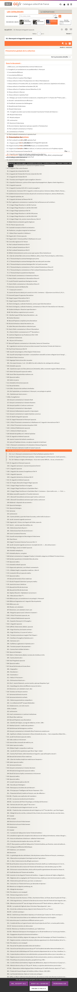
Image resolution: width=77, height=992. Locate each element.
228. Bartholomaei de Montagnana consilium (20, 728)
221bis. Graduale (11, 708)
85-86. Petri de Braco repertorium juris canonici (20, 312)
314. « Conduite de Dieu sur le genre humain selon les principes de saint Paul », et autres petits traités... (36, 923)
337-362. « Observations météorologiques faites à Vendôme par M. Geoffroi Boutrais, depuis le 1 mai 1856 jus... (37, 968)
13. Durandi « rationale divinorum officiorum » (20, 100)
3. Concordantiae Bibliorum (15, 72)
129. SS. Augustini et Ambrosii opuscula (18, 436)
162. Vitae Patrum (12, 539)
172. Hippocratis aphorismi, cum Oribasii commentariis (22, 567)
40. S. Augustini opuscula (14, 185)
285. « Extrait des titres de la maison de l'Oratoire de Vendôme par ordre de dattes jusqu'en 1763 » (34, 867)
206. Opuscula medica (13, 663)
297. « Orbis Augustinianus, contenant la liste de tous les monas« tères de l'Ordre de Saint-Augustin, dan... (37, 900)
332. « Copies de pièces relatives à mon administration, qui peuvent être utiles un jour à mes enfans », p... (36, 954)
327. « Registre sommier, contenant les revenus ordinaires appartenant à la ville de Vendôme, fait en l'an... (37, 940)
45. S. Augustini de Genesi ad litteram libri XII (19, 199)
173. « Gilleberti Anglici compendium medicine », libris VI (23, 570)
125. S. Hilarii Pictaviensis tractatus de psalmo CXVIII (22, 425)
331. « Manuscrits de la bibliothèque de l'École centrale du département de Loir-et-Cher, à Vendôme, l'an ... (37, 951)
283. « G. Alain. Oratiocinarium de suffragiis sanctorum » (23, 861)
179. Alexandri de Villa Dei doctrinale (17, 587)
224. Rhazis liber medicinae (14, 717)
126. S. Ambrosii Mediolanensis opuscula (18, 428)
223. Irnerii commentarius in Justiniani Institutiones (21, 714)
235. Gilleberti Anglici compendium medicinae (20, 748)
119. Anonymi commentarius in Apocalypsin (19, 408)
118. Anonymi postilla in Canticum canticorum (20, 405)
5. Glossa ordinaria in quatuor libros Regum (19, 78)
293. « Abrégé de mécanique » (15, 889)
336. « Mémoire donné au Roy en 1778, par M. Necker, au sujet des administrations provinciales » (34, 965)
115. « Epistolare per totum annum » (17, 394)
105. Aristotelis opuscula (14, 366)
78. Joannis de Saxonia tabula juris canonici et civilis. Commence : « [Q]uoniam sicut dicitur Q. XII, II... (36, 292)
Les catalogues (15, 11)
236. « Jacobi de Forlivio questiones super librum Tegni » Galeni (25, 751)
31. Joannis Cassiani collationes (16, 160)
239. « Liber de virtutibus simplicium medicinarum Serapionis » (24, 759)
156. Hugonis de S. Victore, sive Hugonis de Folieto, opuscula (24, 522)
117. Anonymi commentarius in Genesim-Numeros (21, 402)
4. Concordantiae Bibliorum (15, 75)
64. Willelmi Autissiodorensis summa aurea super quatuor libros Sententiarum (29, 253)
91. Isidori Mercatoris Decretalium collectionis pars (21, 326)
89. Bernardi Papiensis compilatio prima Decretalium (22, 321)
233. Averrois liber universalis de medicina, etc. (20, 742)
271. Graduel (10, 830)
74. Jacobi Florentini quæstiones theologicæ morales (22, 281)
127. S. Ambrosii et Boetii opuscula (17, 431)
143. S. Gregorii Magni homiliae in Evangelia (19, 485)
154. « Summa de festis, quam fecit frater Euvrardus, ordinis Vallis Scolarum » (28, 516)
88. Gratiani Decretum (13, 318)
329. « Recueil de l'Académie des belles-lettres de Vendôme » (24, 946)
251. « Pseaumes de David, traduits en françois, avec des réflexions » (26, 793)
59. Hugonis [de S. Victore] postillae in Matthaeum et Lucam (24, 239)
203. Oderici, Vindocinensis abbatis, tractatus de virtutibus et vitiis (26, 655)
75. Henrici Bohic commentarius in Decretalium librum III (23, 284)
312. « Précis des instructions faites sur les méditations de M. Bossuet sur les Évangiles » (31, 917)
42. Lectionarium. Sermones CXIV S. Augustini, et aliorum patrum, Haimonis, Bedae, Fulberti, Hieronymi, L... (37, 191)
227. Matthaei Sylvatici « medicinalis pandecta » (20, 725)
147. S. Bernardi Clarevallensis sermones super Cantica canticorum (26, 497)
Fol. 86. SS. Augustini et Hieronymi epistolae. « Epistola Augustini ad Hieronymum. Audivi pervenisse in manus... (38, 457)
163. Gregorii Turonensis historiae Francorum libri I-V (22, 542)
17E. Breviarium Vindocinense (15, 123)
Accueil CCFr (8, 30)
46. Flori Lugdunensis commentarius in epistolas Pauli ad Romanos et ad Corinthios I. (31, 202)
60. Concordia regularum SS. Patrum (17, 242)
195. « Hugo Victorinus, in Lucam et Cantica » (19, 632)
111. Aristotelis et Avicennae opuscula (17, 383)
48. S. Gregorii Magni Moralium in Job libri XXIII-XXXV (22, 208)
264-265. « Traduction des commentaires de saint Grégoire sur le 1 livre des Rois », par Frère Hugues (35, 810)
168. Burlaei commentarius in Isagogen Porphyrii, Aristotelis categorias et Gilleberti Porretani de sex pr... (36, 556)
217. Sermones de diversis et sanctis (17, 694)
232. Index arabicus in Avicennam (16, 739)
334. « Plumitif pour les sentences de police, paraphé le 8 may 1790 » (26, 960)
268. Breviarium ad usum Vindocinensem (18, 821)
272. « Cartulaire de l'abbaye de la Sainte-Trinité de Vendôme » (24, 833)
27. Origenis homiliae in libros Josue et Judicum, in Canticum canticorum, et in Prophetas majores (35, 148)
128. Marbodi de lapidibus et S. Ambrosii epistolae (21, 433)
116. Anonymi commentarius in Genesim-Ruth (20, 400)
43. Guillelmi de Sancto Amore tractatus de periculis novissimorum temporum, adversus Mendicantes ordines (36, 194)
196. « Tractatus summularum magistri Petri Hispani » (22, 635)
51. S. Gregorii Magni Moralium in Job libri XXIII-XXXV (22, 216)
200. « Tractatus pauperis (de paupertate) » (19, 646)
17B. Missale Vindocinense (14, 114)
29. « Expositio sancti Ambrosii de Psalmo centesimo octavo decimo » (26, 154)
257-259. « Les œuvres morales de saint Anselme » (21, 799)
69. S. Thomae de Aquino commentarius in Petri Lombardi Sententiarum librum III (30, 267)
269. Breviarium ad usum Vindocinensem (18, 824)
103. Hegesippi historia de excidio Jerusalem (19, 360)
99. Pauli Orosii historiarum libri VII (17, 349)
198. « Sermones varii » (13, 641)
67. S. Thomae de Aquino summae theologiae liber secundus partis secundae (28, 261)
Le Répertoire (48, 12)
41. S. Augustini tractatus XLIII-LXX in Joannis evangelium (23, 188)
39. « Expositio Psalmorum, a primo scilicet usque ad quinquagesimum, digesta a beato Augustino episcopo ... (36, 182)
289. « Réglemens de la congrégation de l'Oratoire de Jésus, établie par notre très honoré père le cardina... (37, 878)
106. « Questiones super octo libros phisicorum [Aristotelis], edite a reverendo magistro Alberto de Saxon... (37, 369)
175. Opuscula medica (13, 576)
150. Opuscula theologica (14, 505)
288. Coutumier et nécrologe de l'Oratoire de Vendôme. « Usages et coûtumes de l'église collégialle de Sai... (36, 875)
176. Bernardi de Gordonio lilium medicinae (19, 579)
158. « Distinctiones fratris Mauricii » (17, 528)
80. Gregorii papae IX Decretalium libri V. (18, 298)
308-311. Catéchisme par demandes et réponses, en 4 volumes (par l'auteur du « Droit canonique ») (34, 915)
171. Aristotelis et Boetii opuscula (16, 564)
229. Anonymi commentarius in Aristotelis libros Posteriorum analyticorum (28, 731)
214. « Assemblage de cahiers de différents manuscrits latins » (24, 686)
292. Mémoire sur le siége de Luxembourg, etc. (20, 886)
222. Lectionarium (12, 711)
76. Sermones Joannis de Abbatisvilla (17, 287)
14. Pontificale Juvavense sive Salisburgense (19, 103)
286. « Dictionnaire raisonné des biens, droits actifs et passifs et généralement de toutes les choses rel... (36, 869)
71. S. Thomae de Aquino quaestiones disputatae (21, 273)
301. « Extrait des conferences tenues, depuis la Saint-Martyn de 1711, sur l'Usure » (30, 909)
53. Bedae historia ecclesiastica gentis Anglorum (20, 222)
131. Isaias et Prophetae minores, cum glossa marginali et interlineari (26, 442)
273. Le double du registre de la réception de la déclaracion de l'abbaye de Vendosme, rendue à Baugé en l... (37, 835)
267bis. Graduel (11, 819)
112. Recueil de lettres (13, 385)
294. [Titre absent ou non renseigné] (17, 892)
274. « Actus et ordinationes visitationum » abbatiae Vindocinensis (25, 838)
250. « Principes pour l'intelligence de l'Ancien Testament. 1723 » (25, 790)
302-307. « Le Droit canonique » (15, 912)
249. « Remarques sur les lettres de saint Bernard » (21, 787)
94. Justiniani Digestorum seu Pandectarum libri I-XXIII (22, 335)
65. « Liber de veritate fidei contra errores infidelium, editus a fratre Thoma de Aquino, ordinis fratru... (35, 256)
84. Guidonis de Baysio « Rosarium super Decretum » (21, 309)
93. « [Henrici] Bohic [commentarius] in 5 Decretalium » (23, 332)
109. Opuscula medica (13, 377)
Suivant (68, 33)
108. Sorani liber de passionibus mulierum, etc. (20, 374)
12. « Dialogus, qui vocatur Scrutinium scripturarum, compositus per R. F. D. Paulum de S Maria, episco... (37, 98)
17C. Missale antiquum (13, 117)
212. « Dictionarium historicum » (16, 680)
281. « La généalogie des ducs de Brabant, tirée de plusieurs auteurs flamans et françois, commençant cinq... (36, 855)
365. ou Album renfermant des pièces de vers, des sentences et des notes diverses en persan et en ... (37, 977)
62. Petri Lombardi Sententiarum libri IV (18, 247)
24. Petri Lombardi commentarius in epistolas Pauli (21, 140)
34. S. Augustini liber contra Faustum (17, 168)
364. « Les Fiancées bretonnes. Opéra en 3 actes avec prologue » (25, 974)
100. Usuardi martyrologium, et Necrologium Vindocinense (23, 352)
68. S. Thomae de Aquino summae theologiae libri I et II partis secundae (27, 264)
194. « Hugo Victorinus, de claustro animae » (19, 629)
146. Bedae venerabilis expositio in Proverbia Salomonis (23, 494)
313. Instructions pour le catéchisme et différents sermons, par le (25, 920)
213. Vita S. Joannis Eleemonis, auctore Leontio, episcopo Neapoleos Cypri (28, 683)
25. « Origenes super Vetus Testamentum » (19, 143)
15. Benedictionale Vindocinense (16, 106)
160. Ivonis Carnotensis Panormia (16, 533)
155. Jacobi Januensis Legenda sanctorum (19, 519)
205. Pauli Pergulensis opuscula (16, 660)
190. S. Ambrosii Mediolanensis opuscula (18, 618)
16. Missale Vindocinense (14, 109)
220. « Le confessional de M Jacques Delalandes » (21, 703)
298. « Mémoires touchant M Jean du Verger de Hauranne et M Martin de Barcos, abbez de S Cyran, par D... (36, 903)
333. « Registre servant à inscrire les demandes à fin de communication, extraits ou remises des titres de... (36, 957)
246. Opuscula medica (13, 779)
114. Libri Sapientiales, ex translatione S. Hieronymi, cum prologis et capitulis (29, 391)
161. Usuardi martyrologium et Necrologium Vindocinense (23, 536)
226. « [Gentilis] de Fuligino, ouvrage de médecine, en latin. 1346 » (25, 723)
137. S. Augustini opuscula (14, 468)
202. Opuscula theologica (14, 652)
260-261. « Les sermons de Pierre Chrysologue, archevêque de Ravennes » (27, 802)
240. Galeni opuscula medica (15, 762)
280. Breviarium (11, 852)
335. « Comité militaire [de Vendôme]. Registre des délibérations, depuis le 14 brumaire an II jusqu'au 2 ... (36, 962)
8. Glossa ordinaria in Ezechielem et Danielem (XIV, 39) (22, 86)
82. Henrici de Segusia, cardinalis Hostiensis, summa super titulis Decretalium (29, 304)
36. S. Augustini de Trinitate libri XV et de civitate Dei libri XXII (24, 174)
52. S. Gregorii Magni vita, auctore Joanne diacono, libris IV (24, 219)
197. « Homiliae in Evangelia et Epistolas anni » (20, 638)
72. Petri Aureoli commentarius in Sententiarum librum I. (23, 275)
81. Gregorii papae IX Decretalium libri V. (18, 301)
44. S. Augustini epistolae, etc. (15, 196)
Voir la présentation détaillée (59, 57)
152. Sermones (11, 511)
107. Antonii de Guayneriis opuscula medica (19, 371)
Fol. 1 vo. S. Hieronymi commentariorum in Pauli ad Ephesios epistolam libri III (31, 454)
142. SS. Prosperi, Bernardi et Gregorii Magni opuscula (22, 483)
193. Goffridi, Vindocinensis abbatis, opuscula (20, 627)
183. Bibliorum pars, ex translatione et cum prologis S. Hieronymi (25, 598)
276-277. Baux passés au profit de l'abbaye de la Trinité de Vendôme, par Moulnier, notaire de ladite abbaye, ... (37, 844)
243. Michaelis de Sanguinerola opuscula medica (21, 771)
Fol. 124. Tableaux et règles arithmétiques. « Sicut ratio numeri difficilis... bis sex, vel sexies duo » (36, 459)
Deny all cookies (39, 983)
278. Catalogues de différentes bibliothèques (19, 847)
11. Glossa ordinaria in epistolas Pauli (17, 95)
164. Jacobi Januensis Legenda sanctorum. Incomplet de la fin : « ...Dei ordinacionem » (31, 545)
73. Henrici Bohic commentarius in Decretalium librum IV (23, 278)
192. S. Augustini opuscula (14, 624)
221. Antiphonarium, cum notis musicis (18, 706)
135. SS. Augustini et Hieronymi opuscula (18, 463)
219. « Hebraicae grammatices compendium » (20, 700)
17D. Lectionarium (12, 120)
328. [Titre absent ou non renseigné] (17, 943)
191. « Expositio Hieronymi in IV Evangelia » (19, 621)
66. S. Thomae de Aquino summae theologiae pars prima (23, 258)
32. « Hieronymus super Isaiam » (16, 162)
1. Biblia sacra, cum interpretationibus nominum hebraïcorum (24, 66)
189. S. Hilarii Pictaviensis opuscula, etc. (18, 615)
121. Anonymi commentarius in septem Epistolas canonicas (24, 414)
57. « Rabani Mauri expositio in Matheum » (19, 233)
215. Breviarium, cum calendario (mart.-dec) (19, 689)
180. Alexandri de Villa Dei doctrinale (17, 590)
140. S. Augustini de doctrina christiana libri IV (20, 477)
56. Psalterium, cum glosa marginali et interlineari (21, 230)
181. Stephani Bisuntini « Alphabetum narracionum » (22, 593)
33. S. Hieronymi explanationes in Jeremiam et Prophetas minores (25, 165)
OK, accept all (18, 983)
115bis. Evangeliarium (13, 397)
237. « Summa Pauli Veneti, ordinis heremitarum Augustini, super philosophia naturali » (31, 754)
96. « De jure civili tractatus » (15, 340)
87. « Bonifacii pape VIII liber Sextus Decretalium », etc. (22, 315)
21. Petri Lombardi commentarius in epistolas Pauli (21, 134)
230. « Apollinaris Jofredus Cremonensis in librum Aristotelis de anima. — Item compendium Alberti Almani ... (37, 734)
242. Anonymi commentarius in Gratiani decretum (21, 768)
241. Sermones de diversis (14, 765)
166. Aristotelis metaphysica (15, 550)
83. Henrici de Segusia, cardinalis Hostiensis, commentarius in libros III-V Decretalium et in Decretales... (36, 306)
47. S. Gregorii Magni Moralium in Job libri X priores (21, 205)
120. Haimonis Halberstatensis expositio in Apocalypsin (22, 411)
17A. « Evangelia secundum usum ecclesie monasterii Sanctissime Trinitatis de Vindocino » (32, 112)
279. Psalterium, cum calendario (16, 850)
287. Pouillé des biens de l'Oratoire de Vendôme (20, 872)
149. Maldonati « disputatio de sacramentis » (19, 502)
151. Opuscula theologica (14, 508)
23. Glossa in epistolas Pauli (15, 137)
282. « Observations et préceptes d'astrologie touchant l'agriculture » (26, 858)
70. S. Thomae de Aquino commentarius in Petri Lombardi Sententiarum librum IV (30, 270)
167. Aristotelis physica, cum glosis (17, 553)
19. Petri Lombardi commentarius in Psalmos (20, 129)
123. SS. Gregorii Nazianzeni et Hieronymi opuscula (21, 419)
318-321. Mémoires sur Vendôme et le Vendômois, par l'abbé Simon (26, 929)
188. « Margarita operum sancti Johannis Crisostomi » (22, 612)
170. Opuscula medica (13, 562)
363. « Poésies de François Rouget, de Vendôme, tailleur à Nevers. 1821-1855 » (29, 971)
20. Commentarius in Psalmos (15, 131)
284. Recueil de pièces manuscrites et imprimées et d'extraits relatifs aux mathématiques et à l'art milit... (36, 864)
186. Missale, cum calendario (15, 607)
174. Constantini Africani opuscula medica (19, 573)
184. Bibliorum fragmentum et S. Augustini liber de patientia (24, 601)
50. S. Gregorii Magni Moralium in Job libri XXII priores (22, 213)
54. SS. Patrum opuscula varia (15, 225)
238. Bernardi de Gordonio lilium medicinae (19, 756)
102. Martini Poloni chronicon (15, 357)
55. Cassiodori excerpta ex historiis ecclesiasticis (20, 227)
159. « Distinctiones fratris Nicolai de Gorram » (20, 531)
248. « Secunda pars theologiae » (16, 785)
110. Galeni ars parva (13, 380)
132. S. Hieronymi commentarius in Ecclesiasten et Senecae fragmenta (27, 445)
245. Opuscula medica (13, 776)
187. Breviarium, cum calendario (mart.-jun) (19, 610)
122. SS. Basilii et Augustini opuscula (17, 417)
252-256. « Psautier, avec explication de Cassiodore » (22, 796)
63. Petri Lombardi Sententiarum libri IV (18, 250)
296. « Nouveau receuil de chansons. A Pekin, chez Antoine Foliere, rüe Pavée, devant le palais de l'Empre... (37, 898)
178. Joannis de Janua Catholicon (16, 584)
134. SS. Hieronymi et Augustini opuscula (18, 450)
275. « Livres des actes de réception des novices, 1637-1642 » (23, 841)
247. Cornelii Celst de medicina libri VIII (18, 782)
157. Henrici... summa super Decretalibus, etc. (20, 525)
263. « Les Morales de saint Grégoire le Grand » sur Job (22, 807)
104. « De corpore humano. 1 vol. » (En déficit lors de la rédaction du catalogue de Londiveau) (33, 363)
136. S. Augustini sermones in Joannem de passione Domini (23, 466)
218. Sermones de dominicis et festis (17, 697)
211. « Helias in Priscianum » (15, 677)
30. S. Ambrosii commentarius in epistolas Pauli (20, 157)
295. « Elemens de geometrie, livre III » (17, 895)
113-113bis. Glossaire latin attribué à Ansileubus (20, 388)
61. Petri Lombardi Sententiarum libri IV (18, 244)
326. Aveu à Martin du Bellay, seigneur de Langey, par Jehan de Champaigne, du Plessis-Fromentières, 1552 (37, 937)
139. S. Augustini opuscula (14, 474)
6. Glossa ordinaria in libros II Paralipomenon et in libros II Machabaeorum (28, 81)
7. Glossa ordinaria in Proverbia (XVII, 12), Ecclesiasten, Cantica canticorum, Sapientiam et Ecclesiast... (36, 83)
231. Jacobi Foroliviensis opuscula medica (19, 737)
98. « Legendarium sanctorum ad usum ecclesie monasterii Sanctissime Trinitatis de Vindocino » (34, 346)
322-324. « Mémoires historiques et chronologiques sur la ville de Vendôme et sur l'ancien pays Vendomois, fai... (37, 931)
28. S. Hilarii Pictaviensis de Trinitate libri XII (19, 151)
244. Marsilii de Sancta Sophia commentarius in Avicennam (24, 773)
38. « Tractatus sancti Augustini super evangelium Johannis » (24, 179)
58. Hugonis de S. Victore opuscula (17, 236)
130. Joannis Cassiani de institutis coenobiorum (20, 439)
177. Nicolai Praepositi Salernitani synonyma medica (22, 581)
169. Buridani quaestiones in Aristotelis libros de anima (22, 559)
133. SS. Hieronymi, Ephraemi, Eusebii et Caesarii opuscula (23, 448)
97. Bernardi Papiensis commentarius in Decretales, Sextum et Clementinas (28, 343)
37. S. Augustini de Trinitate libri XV (17, 177)
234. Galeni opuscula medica (15, 745)
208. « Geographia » (12, 669)
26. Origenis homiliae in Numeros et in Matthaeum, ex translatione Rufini (27, 146)
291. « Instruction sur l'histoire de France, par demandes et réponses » (26, 883)
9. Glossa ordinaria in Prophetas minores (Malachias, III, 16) (24, 89)
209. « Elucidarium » (12, 672)
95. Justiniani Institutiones (14, 337)
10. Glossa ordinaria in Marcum (16, 92)
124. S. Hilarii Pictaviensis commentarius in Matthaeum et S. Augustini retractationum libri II (33, 422)
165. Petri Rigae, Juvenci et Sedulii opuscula (19, 548)
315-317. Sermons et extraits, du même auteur (20, 926)
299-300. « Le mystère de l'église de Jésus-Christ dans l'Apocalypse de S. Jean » (29, 906)
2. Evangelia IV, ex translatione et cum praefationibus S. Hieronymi (26, 69)
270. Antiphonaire (12, 827)
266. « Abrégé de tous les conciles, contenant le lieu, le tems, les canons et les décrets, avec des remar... (36, 813)
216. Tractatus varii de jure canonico (17, 691)
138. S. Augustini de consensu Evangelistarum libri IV (22, 471)
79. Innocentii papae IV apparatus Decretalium (20, 295)
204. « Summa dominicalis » (15, 658)
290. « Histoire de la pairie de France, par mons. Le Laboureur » (24, 881)
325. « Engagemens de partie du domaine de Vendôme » (22, 934)
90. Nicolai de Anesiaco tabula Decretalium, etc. (20, 323)
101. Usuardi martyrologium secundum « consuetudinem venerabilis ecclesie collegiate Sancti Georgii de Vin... (37, 354)
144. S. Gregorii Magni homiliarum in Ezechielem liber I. (22, 488)
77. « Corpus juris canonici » (15, 290)
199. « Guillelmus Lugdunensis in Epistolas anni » (20, 643)
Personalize (60, 983)
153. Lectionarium (12, 514)
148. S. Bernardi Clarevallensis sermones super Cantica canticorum (26, 500)
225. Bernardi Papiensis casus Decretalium (19, 720)
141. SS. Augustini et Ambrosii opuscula (18, 480)
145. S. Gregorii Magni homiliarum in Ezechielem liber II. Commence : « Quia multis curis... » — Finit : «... (36, 491)
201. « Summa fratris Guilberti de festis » (18, 649)
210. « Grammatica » (12, 675)
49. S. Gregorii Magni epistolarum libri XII (18, 210)
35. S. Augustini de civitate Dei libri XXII (18, 171)
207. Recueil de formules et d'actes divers (18, 666)
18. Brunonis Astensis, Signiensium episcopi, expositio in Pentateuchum (27, 126)
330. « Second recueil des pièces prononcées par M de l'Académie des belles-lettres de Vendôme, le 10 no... (36, 948)
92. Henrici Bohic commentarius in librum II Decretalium (23, 329)
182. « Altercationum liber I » (15, 595)
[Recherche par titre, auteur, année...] (36, 16)
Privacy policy (39, 988)
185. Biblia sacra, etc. (13, 604)
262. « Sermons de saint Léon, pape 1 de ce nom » (21, 804)
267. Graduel (10, 816)
